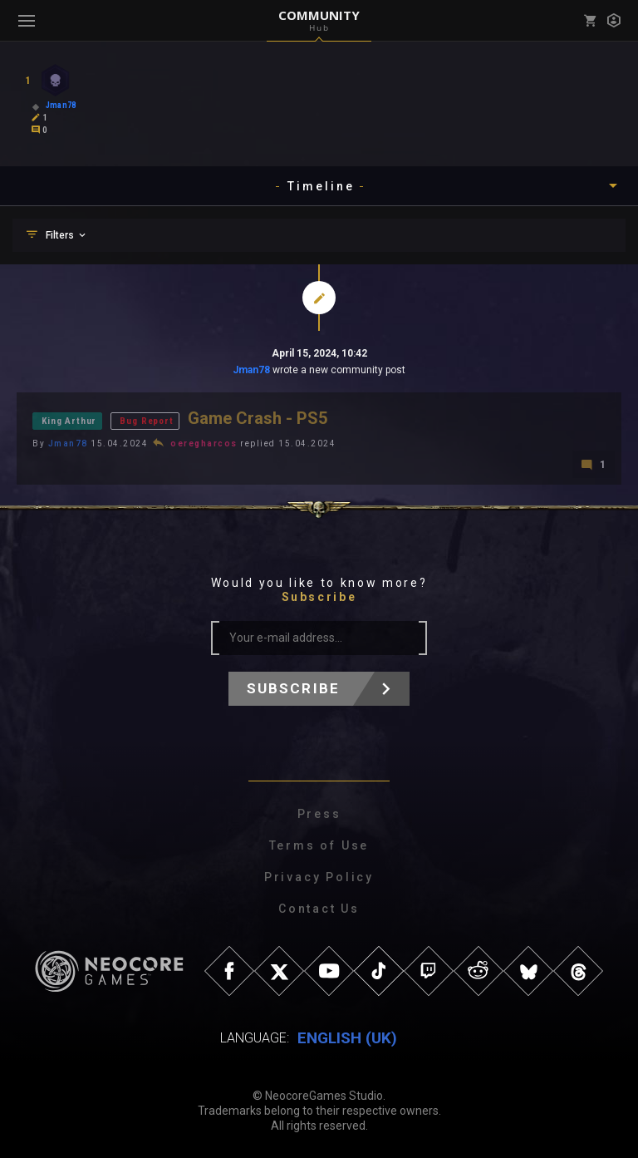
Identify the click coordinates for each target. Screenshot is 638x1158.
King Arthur (69, 421)
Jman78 (251, 370)
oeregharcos (204, 443)
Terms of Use (319, 845)
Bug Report (146, 421)
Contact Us (319, 908)
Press (319, 813)
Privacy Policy (319, 877)
